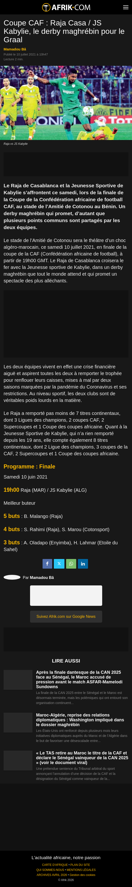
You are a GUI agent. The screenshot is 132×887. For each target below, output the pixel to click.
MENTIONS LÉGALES (81, 870)
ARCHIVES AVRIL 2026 (52, 875)
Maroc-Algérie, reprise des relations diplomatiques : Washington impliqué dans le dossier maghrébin (80, 720)
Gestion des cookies (82, 875)
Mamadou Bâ (15, 49)
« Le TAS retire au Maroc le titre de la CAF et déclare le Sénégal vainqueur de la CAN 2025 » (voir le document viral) (82, 758)
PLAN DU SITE (80, 865)
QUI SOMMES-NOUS (50, 870)
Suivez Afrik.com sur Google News (66, 616)
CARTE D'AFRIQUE (55, 865)
